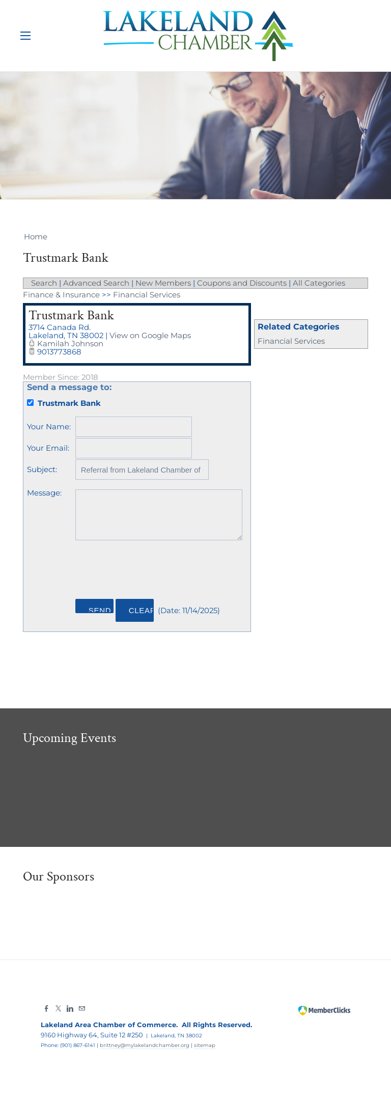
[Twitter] (58, 1006)
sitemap (204, 1042)
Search (44, 283)
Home (35, 236)
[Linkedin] (70, 1006)
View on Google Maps (150, 334)
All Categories (319, 283)
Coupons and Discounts (242, 283)
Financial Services (291, 340)
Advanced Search (96, 283)
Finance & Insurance (61, 294)
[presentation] (153, 568)
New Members (163, 283)
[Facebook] (46, 1006)
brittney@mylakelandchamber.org (144, 1042)
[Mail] (81, 1006)
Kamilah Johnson (70, 342)
